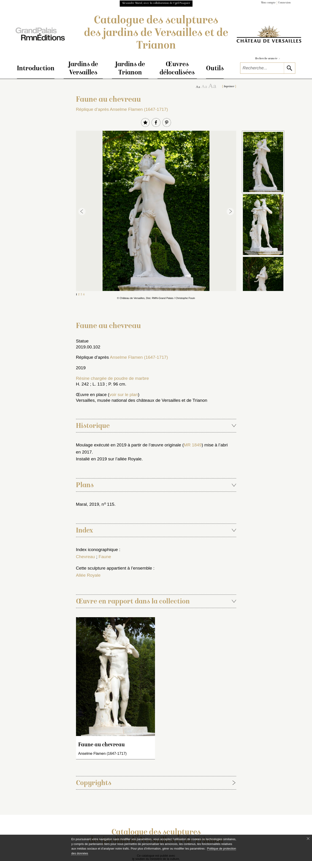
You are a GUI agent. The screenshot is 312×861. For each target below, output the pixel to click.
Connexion (284, 2)
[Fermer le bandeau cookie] (308, 838)
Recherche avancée (267, 59)
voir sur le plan (123, 394)
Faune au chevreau (101, 745)
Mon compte (268, 2)
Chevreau (85, 556)
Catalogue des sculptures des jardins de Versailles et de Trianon (156, 33)
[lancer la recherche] (289, 68)
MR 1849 (193, 445)
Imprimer (229, 86)
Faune (105, 556)
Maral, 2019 (87, 504)
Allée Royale (88, 575)
